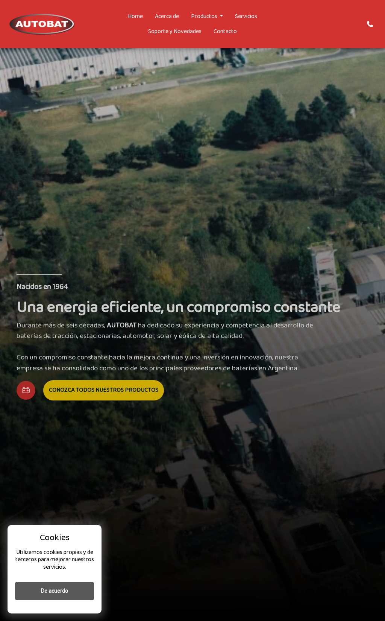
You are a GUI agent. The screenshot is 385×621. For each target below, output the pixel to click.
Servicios (246, 16)
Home (135, 16)
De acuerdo (54, 591)
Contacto (225, 31)
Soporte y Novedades (175, 31)
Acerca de (167, 16)
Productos (204, 16)
